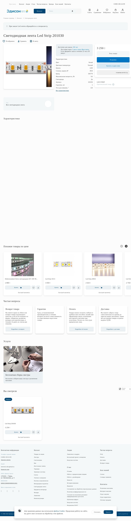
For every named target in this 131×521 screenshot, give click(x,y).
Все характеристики (59, 94)
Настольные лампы (41, 469)
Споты (37, 478)
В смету (39, 45)
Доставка (101, 463)
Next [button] (123, 249)
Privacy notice (124, 389)
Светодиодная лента (41, 490)
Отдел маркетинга (104, 500)
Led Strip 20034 (93, 282)
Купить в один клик (110, 70)
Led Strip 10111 (53, 282)
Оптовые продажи (104, 503)
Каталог (21, 4)
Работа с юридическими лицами (76, 477)
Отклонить (97, 512)
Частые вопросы (42, 4)
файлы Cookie (59, 511)
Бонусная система (72, 463)
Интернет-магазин (104, 494)
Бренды (51, 4)
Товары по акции (40, 457)
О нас (33, 4)
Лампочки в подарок (73, 457)
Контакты (68, 4)
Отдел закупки (103, 497)
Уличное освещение (41, 481)
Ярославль (12, 4)
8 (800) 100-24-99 (9, 460)
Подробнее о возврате (19, 332)
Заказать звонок (8, 463)
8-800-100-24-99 (119, 4)
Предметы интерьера (41, 492)
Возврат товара (103, 466)
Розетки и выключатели (42, 484)
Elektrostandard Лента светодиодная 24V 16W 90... (24, 282)
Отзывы (69, 474)
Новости (69, 483)
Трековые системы (40, 475)
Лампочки (38, 498)
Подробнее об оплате (80, 332)
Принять (108, 512)
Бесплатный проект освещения (76, 460)
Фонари (37, 495)
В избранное (12, 45)
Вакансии (70, 489)
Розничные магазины (105, 491)
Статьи (101, 477)
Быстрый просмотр (26, 295)
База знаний (59, 4)
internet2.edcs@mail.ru (10, 470)
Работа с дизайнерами (73, 480)
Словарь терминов (104, 480)
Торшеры (38, 472)
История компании (72, 486)
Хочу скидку (110, 57)
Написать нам (8, 472)
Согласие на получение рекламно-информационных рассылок (77, 500)
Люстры (37, 460)
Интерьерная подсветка (42, 487)
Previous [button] (119, 249)
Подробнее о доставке (111, 332)
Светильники (39, 463)
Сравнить (26, 45)
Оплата (101, 460)
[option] (28, 70)
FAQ (100, 457)
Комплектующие (40, 501)
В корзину (110, 63)
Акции (28, 4)
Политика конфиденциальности (76, 496)
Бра (36, 466)
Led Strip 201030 (13, 427)
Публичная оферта (72, 504)
